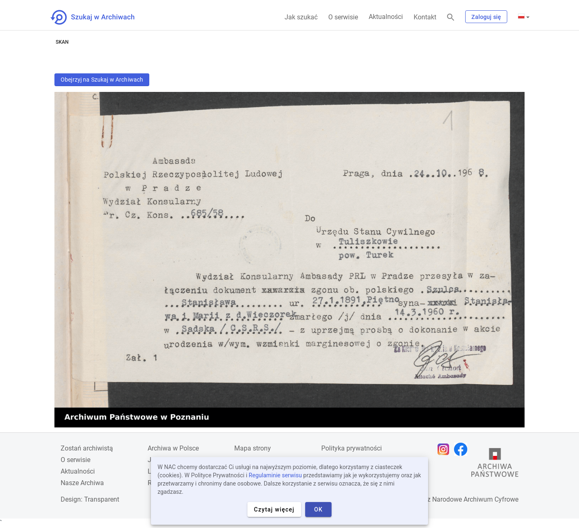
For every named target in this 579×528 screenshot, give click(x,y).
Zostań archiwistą (87, 448)
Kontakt (425, 17)
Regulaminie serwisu (275, 475)
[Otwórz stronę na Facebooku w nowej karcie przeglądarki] (462, 449)
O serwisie (343, 17)
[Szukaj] (451, 17)
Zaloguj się (486, 17)
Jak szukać (301, 17)
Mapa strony (252, 448)
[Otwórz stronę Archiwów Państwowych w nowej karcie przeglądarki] (494, 464)
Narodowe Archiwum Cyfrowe (475, 499)
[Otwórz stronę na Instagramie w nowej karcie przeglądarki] (445, 449)
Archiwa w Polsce (173, 448)
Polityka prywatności (351, 448)
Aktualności (386, 17)
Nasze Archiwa (82, 483)
